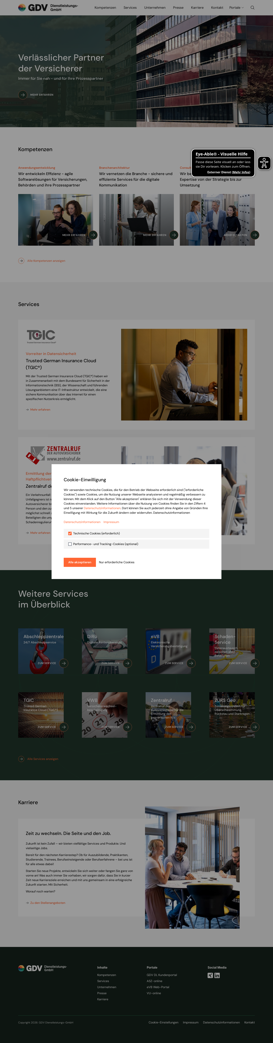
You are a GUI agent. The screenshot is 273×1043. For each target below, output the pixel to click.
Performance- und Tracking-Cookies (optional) (105, 544)
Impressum (111, 522)
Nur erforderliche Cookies (116, 562)
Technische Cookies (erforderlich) (96, 533)
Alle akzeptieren (79, 562)
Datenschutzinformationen (102, 508)
